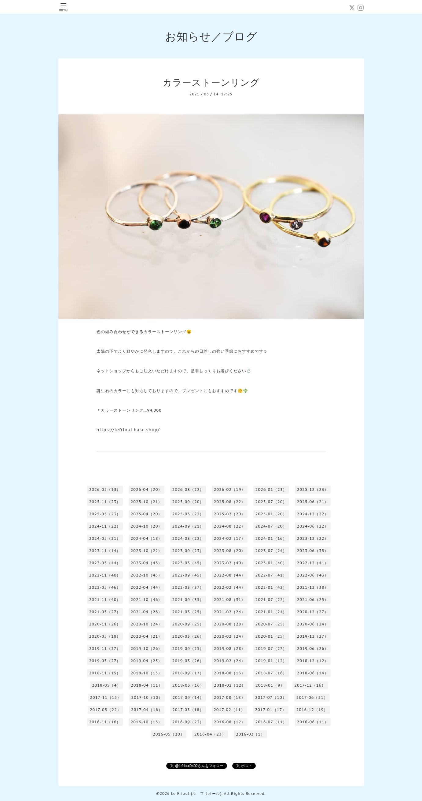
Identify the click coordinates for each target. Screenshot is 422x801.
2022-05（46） (105, 587)
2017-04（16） (147, 709)
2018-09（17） (188, 673)
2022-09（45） (188, 575)
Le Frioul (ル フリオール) (196, 793)
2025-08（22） (230, 501)
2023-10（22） (147, 550)
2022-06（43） (313, 575)
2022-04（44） (147, 587)
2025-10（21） (147, 501)
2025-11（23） (105, 501)
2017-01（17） (270, 709)
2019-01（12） (271, 660)
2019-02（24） (230, 660)
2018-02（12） (230, 685)
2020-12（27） (313, 611)
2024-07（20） (271, 526)
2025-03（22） (188, 514)
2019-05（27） (105, 660)
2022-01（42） (271, 587)
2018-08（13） (230, 673)
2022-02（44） (230, 587)
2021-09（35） (188, 599)
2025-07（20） (271, 501)
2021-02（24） (230, 611)
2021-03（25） (188, 611)
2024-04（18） (147, 538)
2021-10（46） (147, 599)
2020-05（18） (105, 636)
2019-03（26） (188, 660)
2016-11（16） (105, 722)
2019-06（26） (313, 648)
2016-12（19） (312, 709)
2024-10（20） (147, 526)
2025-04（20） (147, 514)
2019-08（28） (230, 648)
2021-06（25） (313, 599)
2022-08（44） (230, 575)
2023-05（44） (105, 563)
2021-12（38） (313, 587)
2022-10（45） (147, 575)
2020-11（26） (105, 624)
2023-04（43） (147, 563)
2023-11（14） (105, 550)
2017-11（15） (105, 697)
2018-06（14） (313, 673)
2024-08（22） (230, 526)
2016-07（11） (271, 722)
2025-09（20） (188, 501)
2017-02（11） (229, 709)
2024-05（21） (105, 538)
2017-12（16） (310, 685)
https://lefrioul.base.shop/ (128, 429)
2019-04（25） (147, 660)
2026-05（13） (105, 489)
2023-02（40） (230, 563)
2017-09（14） (188, 697)
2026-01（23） (271, 489)
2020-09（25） (188, 624)
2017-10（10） (147, 697)
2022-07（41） (271, 575)
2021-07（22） (271, 599)
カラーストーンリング (211, 82)
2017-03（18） (188, 709)
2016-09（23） (188, 722)
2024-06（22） (313, 526)
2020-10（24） (147, 624)
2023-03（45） (188, 563)
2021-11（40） (105, 599)
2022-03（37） (188, 587)
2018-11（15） (105, 673)
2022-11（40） (105, 575)
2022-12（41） (313, 563)
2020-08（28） (230, 624)
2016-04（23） (210, 734)
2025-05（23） (105, 514)
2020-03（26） (188, 636)
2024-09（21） (188, 526)
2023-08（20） (230, 550)
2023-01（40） (271, 563)
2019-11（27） (105, 648)
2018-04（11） (147, 685)
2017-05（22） (105, 709)
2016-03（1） (250, 734)
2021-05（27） (105, 611)
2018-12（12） (313, 660)
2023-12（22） (313, 538)
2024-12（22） (313, 514)
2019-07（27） (271, 648)
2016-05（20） (169, 734)
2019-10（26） (147, 648)
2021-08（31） (230, 599)
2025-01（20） (271, 514)
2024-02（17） (230, 538)
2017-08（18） (229, 697)
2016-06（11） (313, 722)
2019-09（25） (188, 648)
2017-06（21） (312, 697)
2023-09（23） (188, 550)
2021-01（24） (271, 611)
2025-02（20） (230, 514)
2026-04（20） (147, 489)
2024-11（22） (105, 526)
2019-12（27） (313, 636)
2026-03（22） (188, 489)
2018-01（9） (269, 685)
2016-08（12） (230, 722)
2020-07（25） (271, 624)
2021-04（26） (147, 611)
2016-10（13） (147, 722)
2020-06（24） (313, 624)
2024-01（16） (271, 538)
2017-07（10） (271, 697)
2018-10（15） (147, 673)
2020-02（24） (230, 636)
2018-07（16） (271, 673)
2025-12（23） (313, 489)
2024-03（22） (188, 538)
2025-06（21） (313, 501)
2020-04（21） (147, 636)
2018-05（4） (106, 685)
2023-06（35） (313, 550)
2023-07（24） (271, 550)
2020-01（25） (271, 636)
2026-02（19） (230, 489)
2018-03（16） (188, 685)
